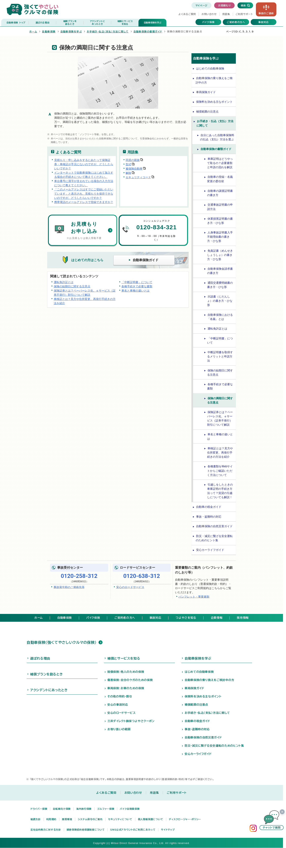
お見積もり (224, 5)
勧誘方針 (36, 819)
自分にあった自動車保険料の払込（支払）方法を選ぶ (217, 137)
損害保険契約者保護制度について (86, 829)
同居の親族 (133, 160)
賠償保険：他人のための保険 (125, 671)
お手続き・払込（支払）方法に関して (107, 31)
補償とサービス (125, 22)
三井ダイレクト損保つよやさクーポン (131, 721)
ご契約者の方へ (236, 22)
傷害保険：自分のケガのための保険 (130, 680)
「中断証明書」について (136, 282)
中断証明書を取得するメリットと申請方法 (220, 356)
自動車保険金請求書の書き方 (220, 271)
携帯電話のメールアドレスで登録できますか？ (83, 202)
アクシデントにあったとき (49, 690)
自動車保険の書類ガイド (147, 31)
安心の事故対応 (117, 704)
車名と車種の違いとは (135, 290)
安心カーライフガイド (210, 549)
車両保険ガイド (206, 92)
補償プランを (70, 22)
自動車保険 (15, 22)
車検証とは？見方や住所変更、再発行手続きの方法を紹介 (85, 301)
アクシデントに (97, 22)
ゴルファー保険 (105, 809)
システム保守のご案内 (90, 819)
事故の (266, 13)
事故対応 (263, 22)
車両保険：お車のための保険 (125, 688)
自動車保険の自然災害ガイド (214, 526)
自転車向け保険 (61, 809)
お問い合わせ (209, 14)
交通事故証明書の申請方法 (220, 206)
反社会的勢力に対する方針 (46, 829)
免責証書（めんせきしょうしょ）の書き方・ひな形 (220, 255)
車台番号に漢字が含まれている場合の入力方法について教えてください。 (83, 183)
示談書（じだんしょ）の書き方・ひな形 (219, 301)
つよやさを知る (186, 617)
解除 (128, 172)
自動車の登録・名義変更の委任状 (220, 179)
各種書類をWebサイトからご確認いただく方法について (220, 470)
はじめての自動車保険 (210, 68)
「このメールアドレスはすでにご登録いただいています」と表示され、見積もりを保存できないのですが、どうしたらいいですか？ (83, 193)
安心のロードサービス (130, 586)
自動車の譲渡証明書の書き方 (220, 193)
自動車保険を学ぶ (152, 22)
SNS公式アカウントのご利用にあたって (132, 829)
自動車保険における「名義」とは (220, 317)
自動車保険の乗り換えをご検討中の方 (214, 80)
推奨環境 (67, 819)
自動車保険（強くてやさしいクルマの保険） (62, 642)
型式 (128, 164)
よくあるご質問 (187, 14)
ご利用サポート (244, 14)
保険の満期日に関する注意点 (220, 400)
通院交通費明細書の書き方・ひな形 (220, 285)
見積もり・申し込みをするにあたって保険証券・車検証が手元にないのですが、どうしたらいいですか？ (83, 164)
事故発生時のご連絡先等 (69, 586)
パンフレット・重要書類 (193, 596)
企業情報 (217, 617)
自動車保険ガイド (145, 260)
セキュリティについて (120, 819)
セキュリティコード (138, 177)
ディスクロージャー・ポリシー (185, 819)
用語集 (226, 14)
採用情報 (243, 617)
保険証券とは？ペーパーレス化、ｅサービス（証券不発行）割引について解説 (85, 292)
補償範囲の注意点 (207, 111)
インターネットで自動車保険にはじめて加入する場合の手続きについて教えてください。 (83, 174)
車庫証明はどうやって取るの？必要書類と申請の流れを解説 (220, 163)
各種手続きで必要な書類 (136, 286)
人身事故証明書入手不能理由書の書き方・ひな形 (220, 236)
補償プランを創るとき (46, 674)
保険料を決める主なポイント (214, 101)
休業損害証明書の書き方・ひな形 (220, 220)
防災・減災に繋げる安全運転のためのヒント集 (214, 538)
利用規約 (51, 819)
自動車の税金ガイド (208, 506)
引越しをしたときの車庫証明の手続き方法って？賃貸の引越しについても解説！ (220, 491)
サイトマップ (168, 829)
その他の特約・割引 (119, 696)
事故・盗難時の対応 (208, 516)
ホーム (33, 31)
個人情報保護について (150, 819)
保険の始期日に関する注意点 (72, 286)
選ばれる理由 (43, 22)
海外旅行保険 (84, 809)
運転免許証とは (63, 282)
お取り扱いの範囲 (119, 729)
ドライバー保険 (39, 809)
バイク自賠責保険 (129, 809)
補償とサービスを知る (123, 658)
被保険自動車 (134, 168)
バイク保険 (208, 22)
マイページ (201, 5)
